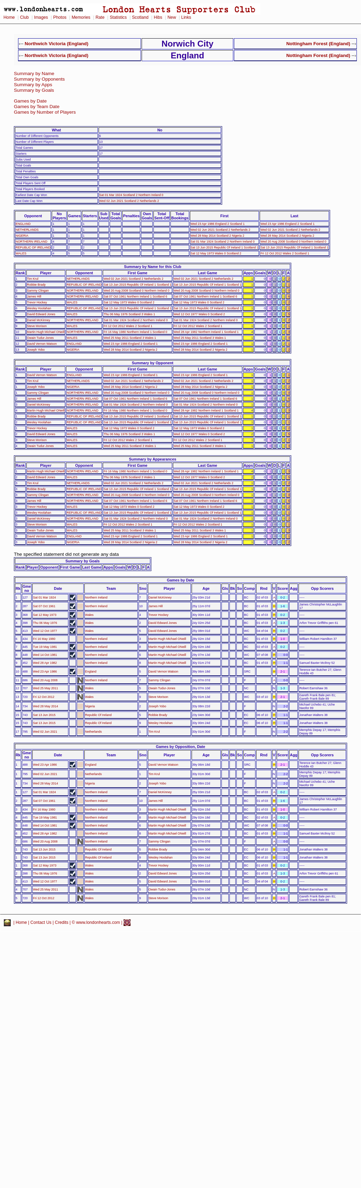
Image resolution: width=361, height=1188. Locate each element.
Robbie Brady (36, 284)
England (90, 671)
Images (41, 17)
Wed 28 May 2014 (45, 706)
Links (186, 17)
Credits (61, 922)
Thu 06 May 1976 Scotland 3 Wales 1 (129, 314)
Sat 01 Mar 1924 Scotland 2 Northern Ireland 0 (131, 195)
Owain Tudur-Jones (40, 338)
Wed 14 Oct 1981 (45, 655)
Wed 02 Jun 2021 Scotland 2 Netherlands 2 (129, 201)
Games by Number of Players (45, 112)
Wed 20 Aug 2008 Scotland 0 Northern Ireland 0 (293, 241)
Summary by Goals (34, 90)
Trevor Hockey (37, 302)
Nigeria (90, 706)
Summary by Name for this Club (152, 267)
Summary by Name (34, 73)
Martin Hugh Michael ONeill (46, 332)
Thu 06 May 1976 (45, 623)
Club (24, 17)
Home (9, 17)
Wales (89, 615)
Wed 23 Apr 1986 (45, 671)
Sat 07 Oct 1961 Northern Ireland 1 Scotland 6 (135, 296)
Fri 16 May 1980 (44, 639)
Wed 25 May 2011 (45, 688)
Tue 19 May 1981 (45, 647)
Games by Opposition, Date (180, 746)
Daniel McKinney (38, 320)
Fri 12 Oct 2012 (43, 697)
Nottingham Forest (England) (318, 43)
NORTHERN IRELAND (31, 241)
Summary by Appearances (152, 459)
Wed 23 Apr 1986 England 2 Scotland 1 (218, 224)
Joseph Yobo (36, 349)
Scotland (140, 17)
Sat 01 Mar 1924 (44, 597)
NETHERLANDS (27, 229)
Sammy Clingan (38, 290)
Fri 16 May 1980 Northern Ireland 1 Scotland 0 (135, 332)
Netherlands (93, 731)
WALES (21, 253)
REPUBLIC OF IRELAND (33, 247)
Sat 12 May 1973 (44, 615)
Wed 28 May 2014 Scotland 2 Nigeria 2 (217, 235)
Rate (99, 17)
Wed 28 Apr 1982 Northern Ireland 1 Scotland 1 (206, 332)
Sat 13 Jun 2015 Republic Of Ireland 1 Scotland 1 (225, 247)
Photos (59, 17)
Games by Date (30, 101)
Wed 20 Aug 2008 (45, 680)
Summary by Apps (33, 84)
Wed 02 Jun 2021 (45, 731)
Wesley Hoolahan (39, 308)
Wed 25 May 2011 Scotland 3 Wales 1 (129, 338)
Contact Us (41, 922)
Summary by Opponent (153, 363)
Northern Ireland (96, 597)
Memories (81, 17)
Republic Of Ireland (98, 715)
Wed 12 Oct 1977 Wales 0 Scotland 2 (199, 314)
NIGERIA (22, 235)
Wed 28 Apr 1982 (45, 663)
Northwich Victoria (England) (56, 43)
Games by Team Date (36, 106)
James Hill (34, 296)
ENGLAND (23, 224)
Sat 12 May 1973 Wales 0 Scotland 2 (216, 253)
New (172, 17)
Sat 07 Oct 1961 (44, 606)
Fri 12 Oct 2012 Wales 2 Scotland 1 (284, 253)
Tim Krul (33, 278)
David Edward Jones (41, 314)
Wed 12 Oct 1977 (45, 631)
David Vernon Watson (42, 343)
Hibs (158, 17)
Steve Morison (37, 326)
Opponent (33, 216)
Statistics (118, 17)
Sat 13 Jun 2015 (44, 715)
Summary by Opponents (39, 79)
